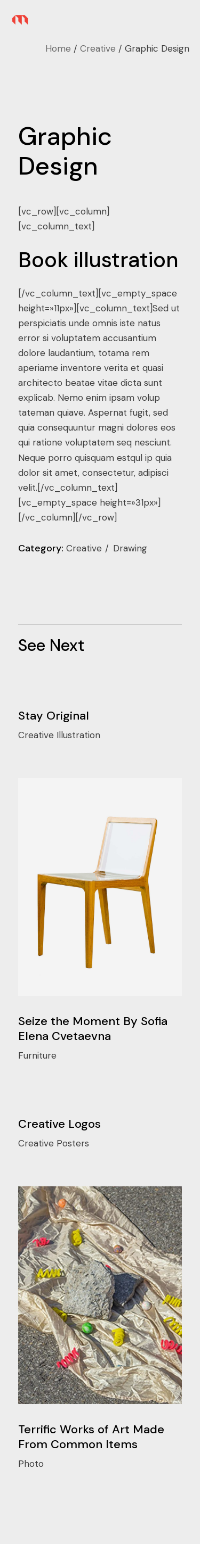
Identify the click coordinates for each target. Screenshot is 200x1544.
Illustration (78, 735)
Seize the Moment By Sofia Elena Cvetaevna (92, 1028)
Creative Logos (59, 1124)
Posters (73, 1143)
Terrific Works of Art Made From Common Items (91, 1437)
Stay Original (53, 715)
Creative (85, 548)
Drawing (130, 548)
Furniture (37, 1055)
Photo (31, 1463)
